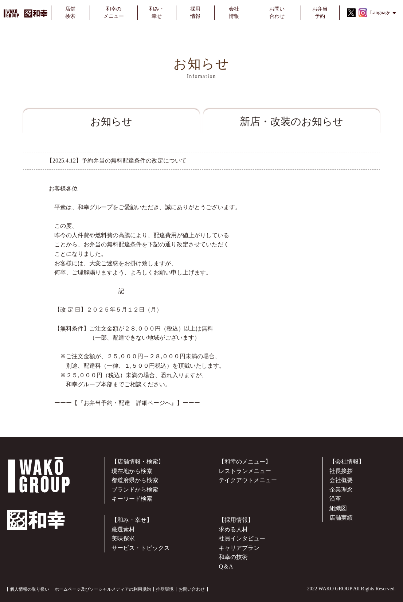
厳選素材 (123, 529)
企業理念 (341, 489)
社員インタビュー (242, 538)
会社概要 (341, 480)
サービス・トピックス (140, 548)
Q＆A (226, 566)
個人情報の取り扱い (29, 589)
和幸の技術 (233, 557)
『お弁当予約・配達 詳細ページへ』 (127, 403)
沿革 (335, 499)
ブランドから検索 (134, 489)
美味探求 (123, 538)
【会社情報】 (346, 461)
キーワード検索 (131, 499)
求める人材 (233, 529)
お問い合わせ (192, 589)
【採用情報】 (236, 520)
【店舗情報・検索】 (137, 461)
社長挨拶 (341, 471)
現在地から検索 (131, 471)
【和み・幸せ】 (131, 520)
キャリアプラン (239, 548)
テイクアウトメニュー (248, 480)
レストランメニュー (245, 471)
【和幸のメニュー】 (245, 461)
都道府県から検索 (134, 480)
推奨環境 (164, 589)
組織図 (338, 508)
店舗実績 (341, 518)
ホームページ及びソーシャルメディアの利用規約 (103, 589)
